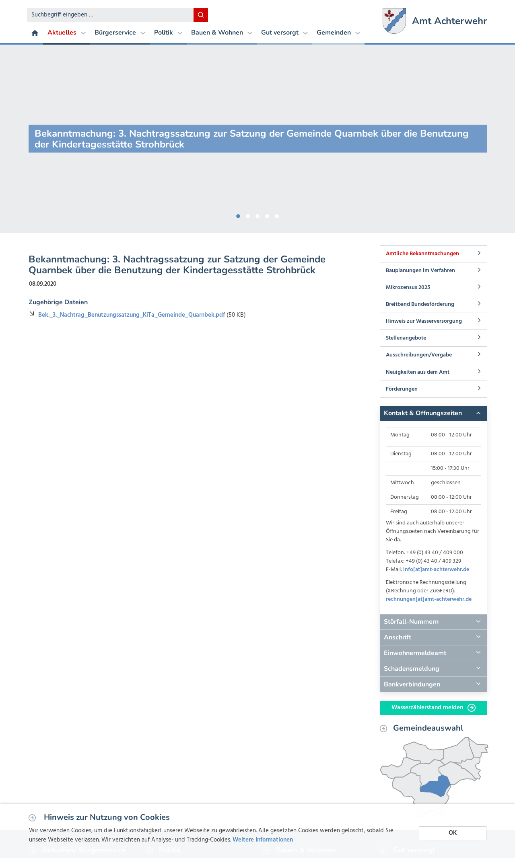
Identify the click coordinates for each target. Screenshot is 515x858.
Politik (168, 32)
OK (453, 833)
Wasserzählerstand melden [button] (433, 708)
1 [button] (238, 214)
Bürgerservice (120, 32)
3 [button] (257, 214)
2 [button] (248, 214)
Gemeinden (338, 32)
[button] (433, 413)
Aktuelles (66, 32)
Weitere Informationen (263, 840)
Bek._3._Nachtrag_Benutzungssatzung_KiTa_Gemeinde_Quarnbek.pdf (132, 315)
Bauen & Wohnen (221, 32)
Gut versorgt (284, 32)
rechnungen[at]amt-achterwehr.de (429, 599)
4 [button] (267, 214)
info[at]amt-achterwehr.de (436, 569)
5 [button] (277, 214)
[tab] (433, 413)
